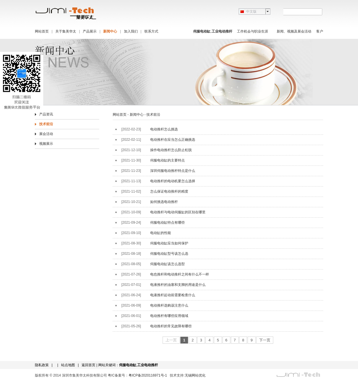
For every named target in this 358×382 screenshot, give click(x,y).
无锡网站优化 (195, 375)
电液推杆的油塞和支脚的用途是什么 (178, 285)
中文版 (251, 11)
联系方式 (151, 31)
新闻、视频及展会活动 (294, 31)
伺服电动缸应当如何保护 (169, 243)
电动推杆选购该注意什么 (169, 305)
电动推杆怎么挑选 (164, 129)
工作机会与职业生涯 (252, 31)
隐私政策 (42, 365)
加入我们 (131, 31)
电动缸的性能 (160, 233)
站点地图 (68, 365)
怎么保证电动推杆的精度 (169, 191)
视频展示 (46, 144)
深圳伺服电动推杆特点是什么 (172, 171)
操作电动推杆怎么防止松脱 (171, 150)
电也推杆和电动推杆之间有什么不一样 (179, 274)
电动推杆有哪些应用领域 (169, 316)
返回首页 (88, 365)
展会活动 (46, 134)
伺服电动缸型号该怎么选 (169, 254)
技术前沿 (46, 124)
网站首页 (42, 31)
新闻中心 (110, 31)
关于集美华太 (65, 31)
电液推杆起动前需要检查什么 (172, 295)
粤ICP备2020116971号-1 (148, 375)
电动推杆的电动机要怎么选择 (172, 181)
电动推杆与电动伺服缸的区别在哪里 (178, 212)
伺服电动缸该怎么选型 (167, 264)
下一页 (264, 340)
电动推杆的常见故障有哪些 (171, 326)
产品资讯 (46, 114)
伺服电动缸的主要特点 (167, 160)
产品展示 (90, 31)
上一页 (171, 340)
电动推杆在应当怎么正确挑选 (172, 140)
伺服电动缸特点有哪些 (167, 223)
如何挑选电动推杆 (164, 202)
